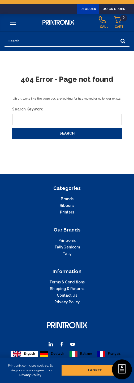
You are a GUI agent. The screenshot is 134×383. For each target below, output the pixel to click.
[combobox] (24, 354)
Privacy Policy (30, 374)
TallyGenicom (67, 247)
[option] (52, 354)
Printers (67, 212)
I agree (95, 369)
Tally (67, 254)
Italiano (81, 354)
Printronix (67, 240)
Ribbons (67, 205)
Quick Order (113, 9)
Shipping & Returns (67, 289)
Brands (67, 199)
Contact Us (67, 295)
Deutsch (52, 354)
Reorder (88, 9)
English (24, 354)
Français (109, 354)
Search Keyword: (28, 109)
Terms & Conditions (67, 282)
